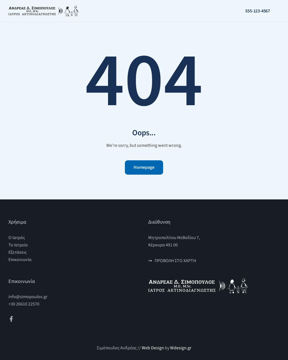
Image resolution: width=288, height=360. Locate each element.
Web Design (153, 348)
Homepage (144, 167)
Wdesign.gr (181, 348)
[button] (279, 11)
